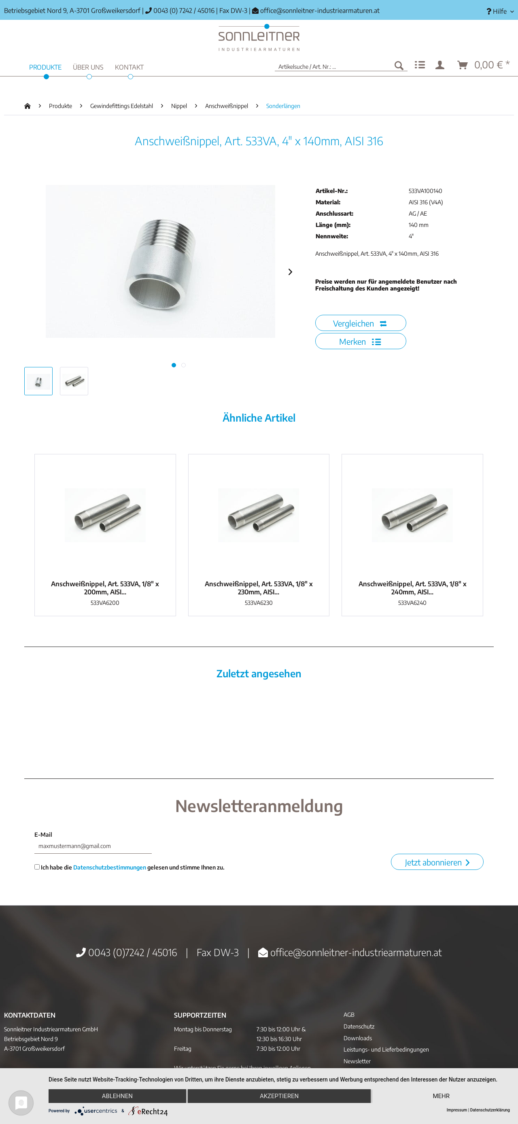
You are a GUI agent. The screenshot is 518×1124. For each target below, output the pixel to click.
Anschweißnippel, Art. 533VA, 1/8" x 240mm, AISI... (413, 588)
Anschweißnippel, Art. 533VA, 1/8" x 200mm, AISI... (105, 588)
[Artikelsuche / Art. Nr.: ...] (341, 65)
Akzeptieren (279, 1096)
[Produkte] (45, 66)
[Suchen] (399, 65)
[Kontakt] (129, 66)
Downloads (358, 1038)
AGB (349, 1014)
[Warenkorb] (484, 65)
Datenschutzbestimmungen (109, 867)
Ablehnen (117, 1096)
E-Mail (43, 834)
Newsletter (357, 1061)
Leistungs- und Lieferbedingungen (386, 1049)
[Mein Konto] (441, 65)
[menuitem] (497, 11)
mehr (441, 1096)
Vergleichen (359, 323)
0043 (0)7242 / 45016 (126, 952)
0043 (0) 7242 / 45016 (179, 10)
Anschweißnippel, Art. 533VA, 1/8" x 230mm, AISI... (259, 588)
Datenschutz (359, 1026)
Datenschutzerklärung (490, 1110)
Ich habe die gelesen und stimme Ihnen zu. (129, 867)
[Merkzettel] (420, 65)
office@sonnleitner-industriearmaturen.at (320, 10)
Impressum (457, 1110)
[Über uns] (88, 66)
